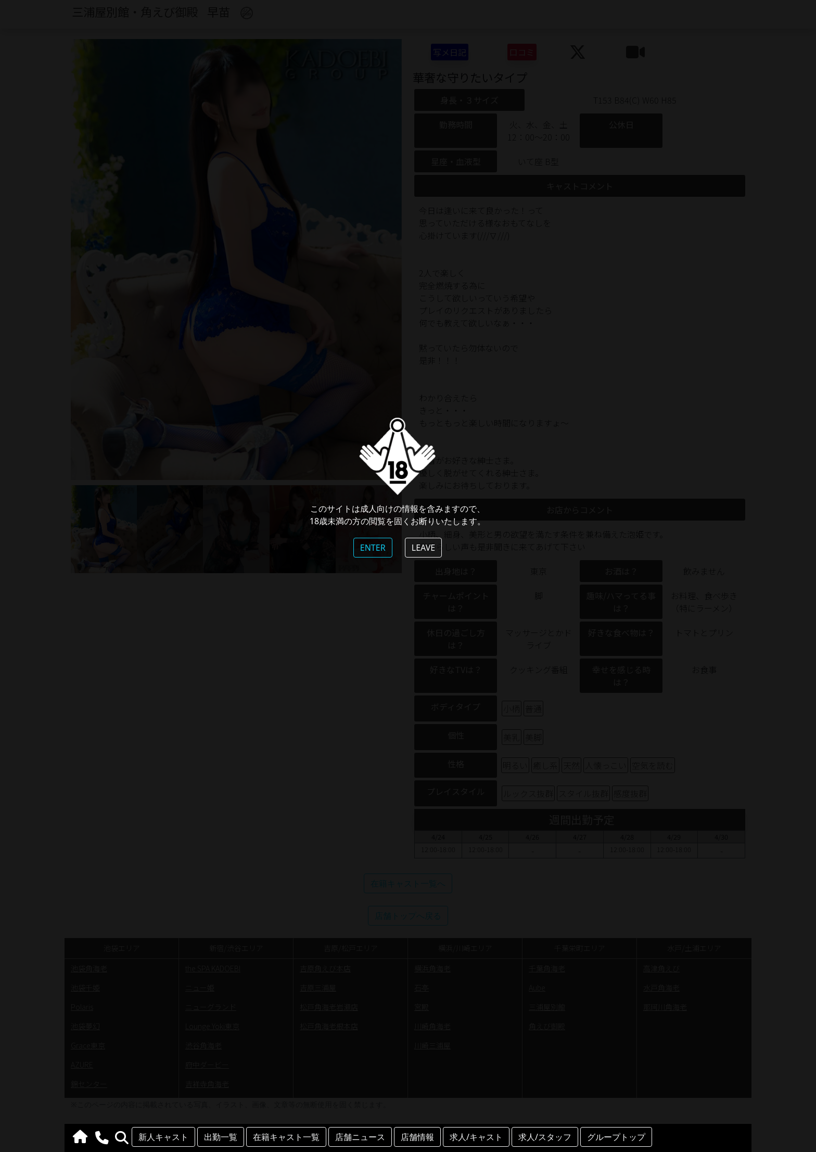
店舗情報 (417, 1137)
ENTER (373, 547)
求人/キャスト (476, 1137)
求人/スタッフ (544, 1137)
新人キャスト (163, 1137)
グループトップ (616, 1137)
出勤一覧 (220, 1137)
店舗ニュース (360, 1137)
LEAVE (423, 547)
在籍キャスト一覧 (286, 1137)
